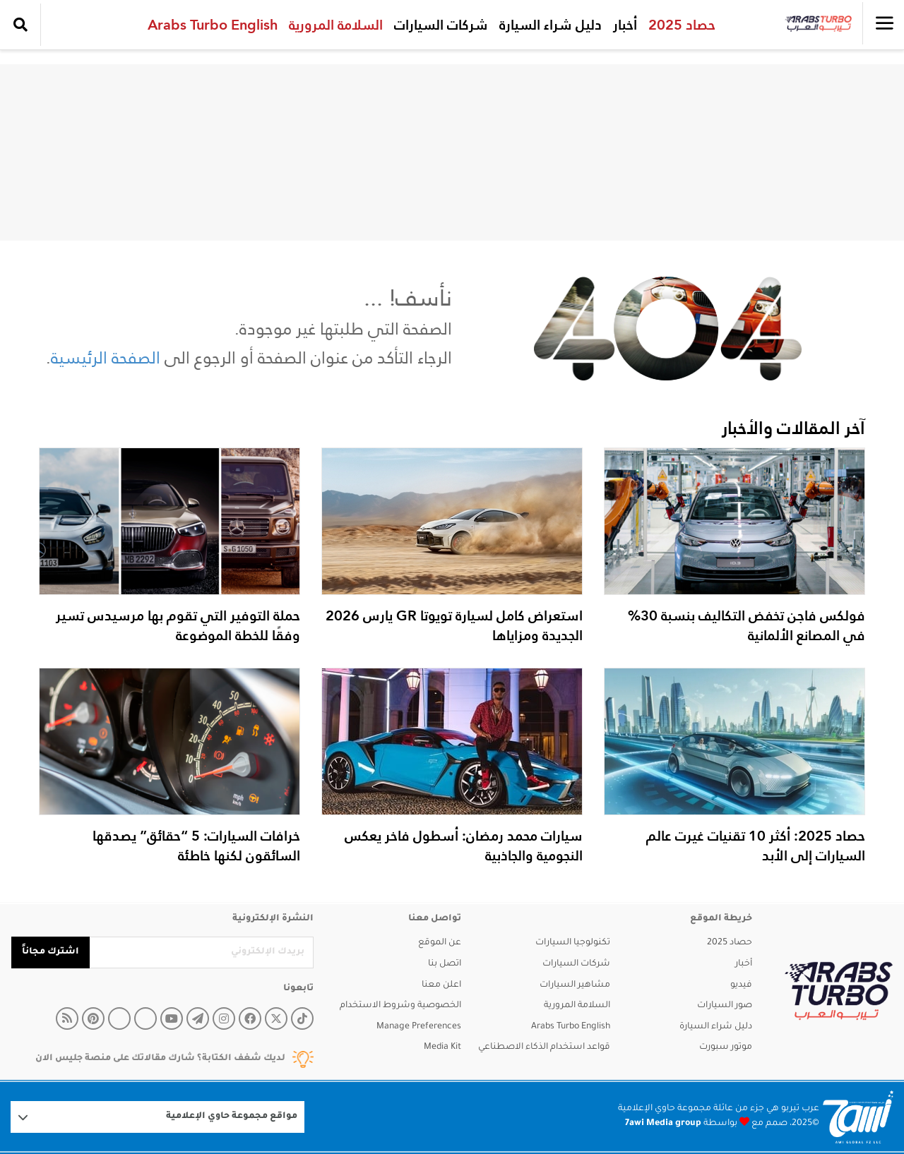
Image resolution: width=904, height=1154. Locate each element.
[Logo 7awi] (858, 1116)
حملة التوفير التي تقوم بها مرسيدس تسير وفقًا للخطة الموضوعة (178, 625)
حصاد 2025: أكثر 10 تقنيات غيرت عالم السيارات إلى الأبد (755, 845)
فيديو (741, 985)
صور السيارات (724, 1006)
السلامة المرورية (332, 24)
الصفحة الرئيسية (105, 357)
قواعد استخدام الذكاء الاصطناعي (544, 1047)
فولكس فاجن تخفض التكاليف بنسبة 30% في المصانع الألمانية (746, 625)
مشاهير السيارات (575, 985)
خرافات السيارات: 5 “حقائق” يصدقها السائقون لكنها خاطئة (196, 845)
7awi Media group (663, 1124)
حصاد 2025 (678, 24)
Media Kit (442, 1047)
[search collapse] (20, 24)
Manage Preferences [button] (418, 1027)
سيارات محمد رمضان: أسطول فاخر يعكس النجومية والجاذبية (464, 845)
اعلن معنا (441, 985)
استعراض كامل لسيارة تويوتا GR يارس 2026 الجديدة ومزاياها (454, 625)
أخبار (621, 24)
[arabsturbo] (838, 991)
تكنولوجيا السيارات (572, 943)
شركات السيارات (437, 24)
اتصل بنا (444, 964)
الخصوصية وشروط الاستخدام (400, 1006)
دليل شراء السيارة (547, 24)
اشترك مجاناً (50, 952)
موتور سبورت (725, 1047)
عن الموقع (439, 943)
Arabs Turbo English (209, 24)
